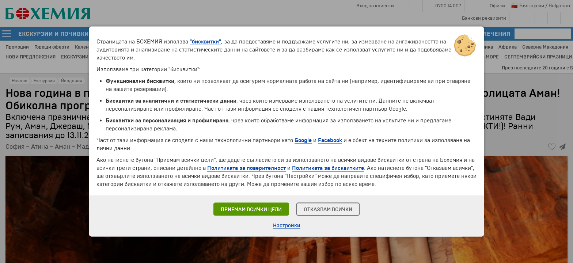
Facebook (330, 140)
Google (303, 140)
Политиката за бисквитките (328, 168)
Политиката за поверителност (246, 168)
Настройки (286, 225)
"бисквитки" (205, 41)
